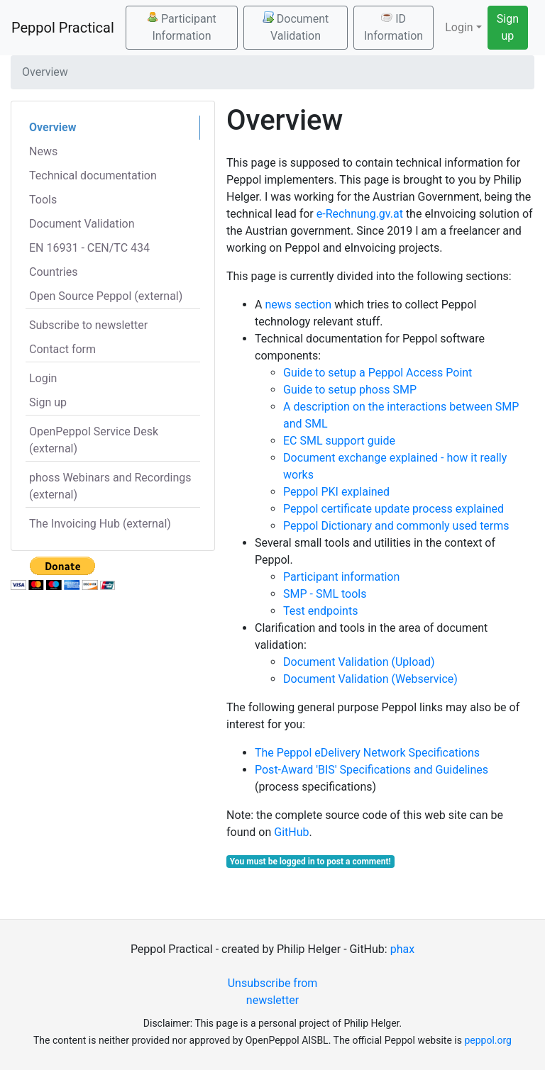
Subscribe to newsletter (88, 325)
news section (298, 304)
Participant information (341, 577)
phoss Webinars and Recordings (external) (110, 486)
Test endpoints (320, 611)
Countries (53, 272)
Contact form (62, 349)
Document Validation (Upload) (359, 662)
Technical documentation (93, 175)
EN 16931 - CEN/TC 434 (89, 248)
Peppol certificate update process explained (393, 509)
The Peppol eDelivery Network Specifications (367, 752)
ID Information (393, 27)
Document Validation (296, 27)
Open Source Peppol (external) (105, 296)
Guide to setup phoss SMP (350, 389)
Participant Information (181, 27)
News (43, 151)
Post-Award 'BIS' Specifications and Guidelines (371, 769)
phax (402, 949)
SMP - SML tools (324, 594)
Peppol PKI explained (336, 491)
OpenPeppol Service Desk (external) (93, 440)
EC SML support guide (339, 440)
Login (43, 378)
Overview (52, 127)
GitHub (291, 832)
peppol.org (488, 1040)
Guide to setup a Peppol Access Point (377, 372)
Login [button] (459, 27)
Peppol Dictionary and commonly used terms (396, 526)
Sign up (508, 27)
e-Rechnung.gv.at (359, 214)
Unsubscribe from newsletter (273, 991)
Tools (43, 199)
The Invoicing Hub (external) (100, 523)
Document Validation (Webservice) (370, 679)
